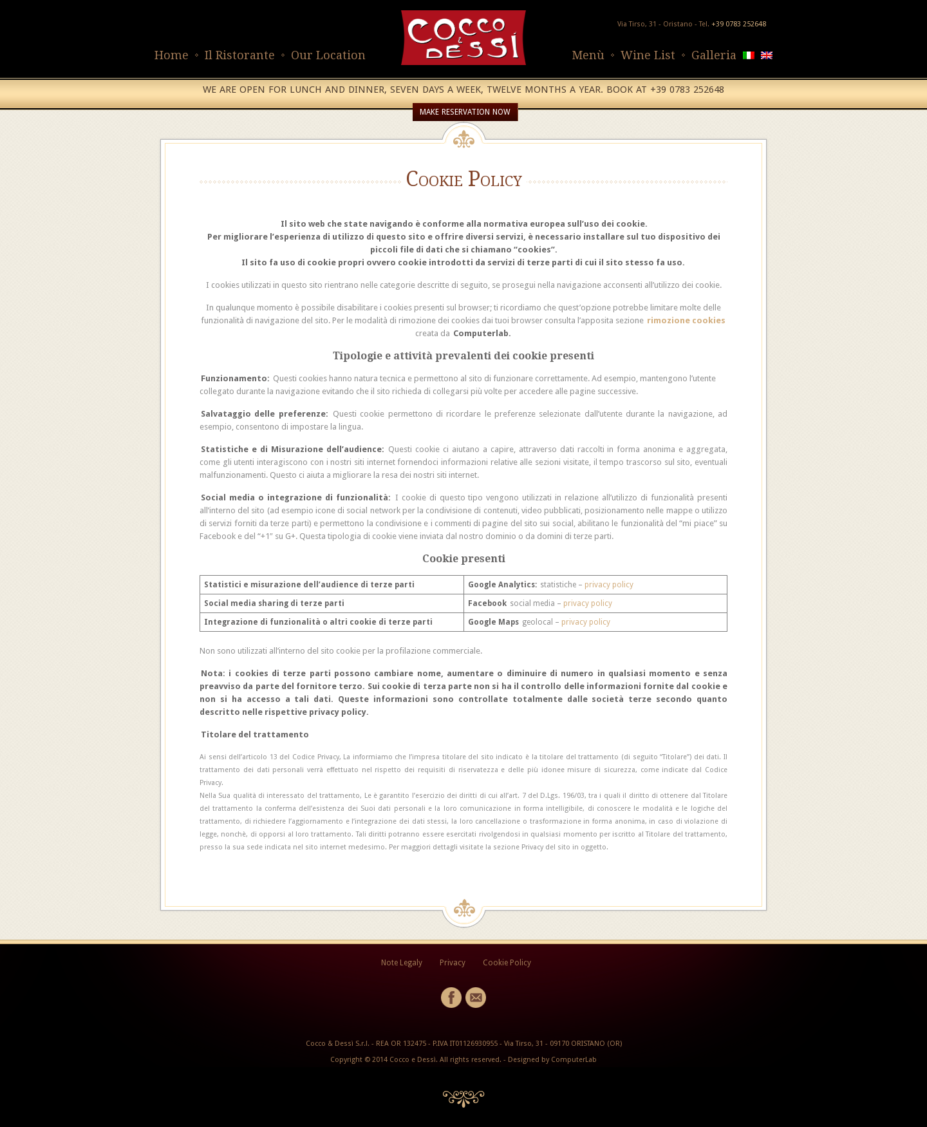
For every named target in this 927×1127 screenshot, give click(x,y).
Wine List (648, 55)
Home (171, 55)
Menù (588, 55)
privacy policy (609, 584)
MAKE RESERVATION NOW (465, 112)
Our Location (328, 55)
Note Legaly (401, 962)
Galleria (713, 55)
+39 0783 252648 (738, 24)
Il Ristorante (240, 55)
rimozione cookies (686, 320)
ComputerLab (574, 1060)
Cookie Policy (507, 962)
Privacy (452, 962)
